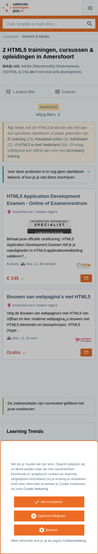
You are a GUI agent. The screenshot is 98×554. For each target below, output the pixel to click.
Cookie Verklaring (36, 489)
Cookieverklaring (74, 541)
